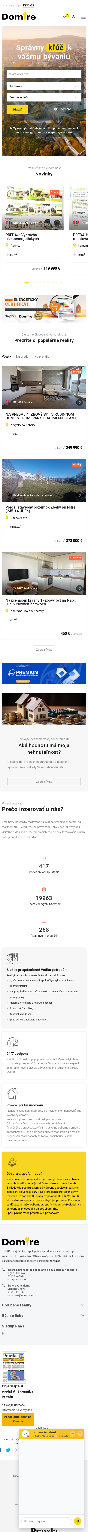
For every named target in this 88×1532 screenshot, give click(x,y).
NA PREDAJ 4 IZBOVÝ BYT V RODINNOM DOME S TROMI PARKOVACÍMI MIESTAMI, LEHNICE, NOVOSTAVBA (41, 416)
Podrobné (62, 109)
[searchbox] (44, 74)
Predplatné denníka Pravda (18, 1419)
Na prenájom (43, 356)
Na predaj (22, 356)
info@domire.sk (17, 1279)
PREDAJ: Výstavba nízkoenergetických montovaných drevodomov (38, 237)
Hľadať (17, 109)
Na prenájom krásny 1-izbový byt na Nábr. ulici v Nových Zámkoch (41, 602)
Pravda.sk (74, 1200)
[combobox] (44, 74)
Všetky (6, 356)
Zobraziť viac (44, 649)
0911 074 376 (16, 1276)
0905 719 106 (16, 1291)
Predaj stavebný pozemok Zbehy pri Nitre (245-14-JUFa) (40, 509)
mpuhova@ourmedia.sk (22, 1295)
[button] (26, 282)
